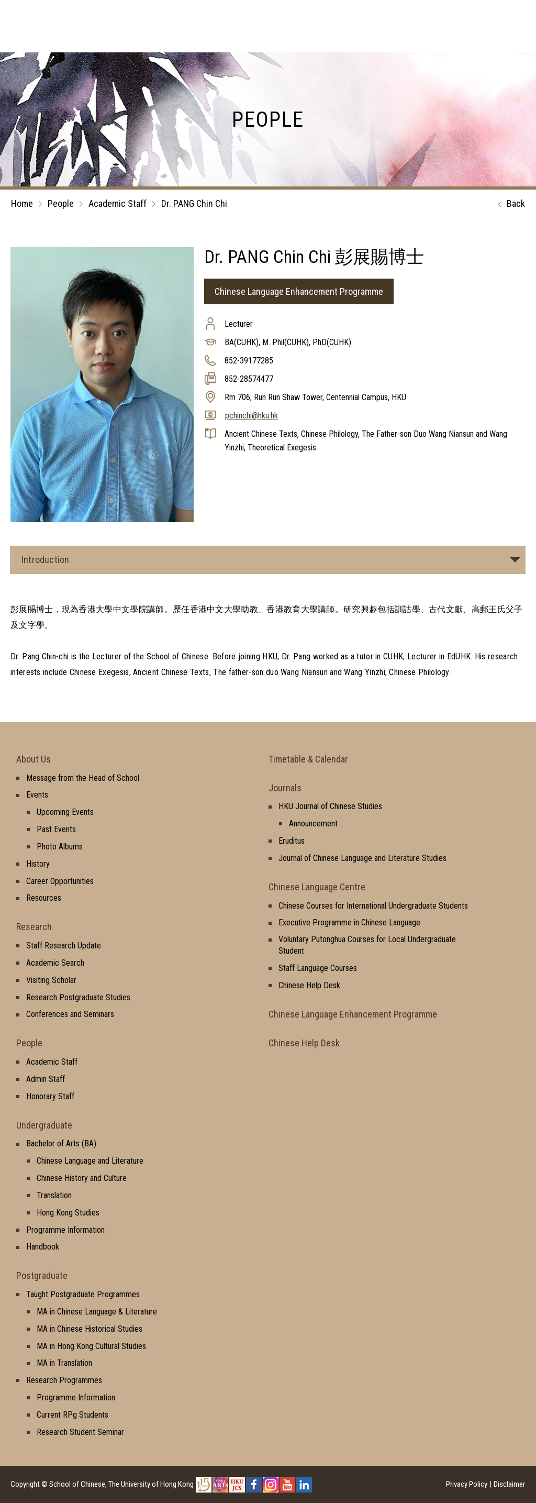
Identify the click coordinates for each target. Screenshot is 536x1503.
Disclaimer (509, 1484)
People (61, 203)
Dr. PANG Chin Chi (194, 203)
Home (22, 203)
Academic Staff (117, 203)
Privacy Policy (466, 1484)
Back (509, 204)
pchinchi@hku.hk (251, 416)
